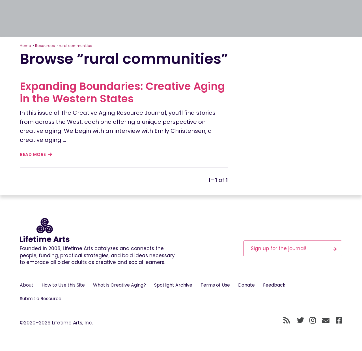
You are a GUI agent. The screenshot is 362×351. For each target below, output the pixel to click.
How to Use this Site (63, 285)
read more (36, 154)
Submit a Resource (40, 298)
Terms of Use (215, 285)
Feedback (274, 285)
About (26, 285)
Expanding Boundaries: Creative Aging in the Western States (122, 92)
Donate (246, 285)
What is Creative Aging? (119, 285)
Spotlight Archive (173, 285)
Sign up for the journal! (294, 248)
